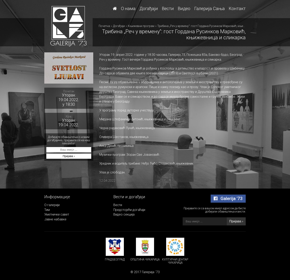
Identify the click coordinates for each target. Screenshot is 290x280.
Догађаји (149, 8)
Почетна (104, 26)
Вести (168, 8)
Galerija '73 (228, 198)
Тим (47, 210)
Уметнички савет (56, 214)
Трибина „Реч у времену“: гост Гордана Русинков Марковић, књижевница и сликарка (213, 26)
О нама (128, 8)
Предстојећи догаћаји (129, 210)
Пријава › (69, 156)
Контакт (237, 8)
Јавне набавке (55, 219)
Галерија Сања (209, 8)
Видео (184, 8)
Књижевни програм (141, 26)
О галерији (52, 205)
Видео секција (124, 214)
